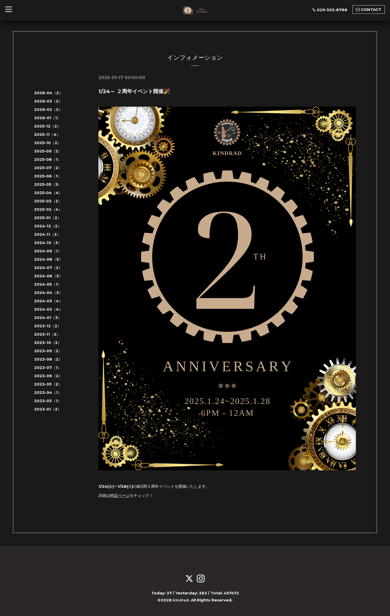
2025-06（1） (47, 176)
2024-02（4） (48, 309)
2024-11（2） (47, 234)
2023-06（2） (48, 375)
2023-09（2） (48, 350)
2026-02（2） (48, 109)
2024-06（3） (48, 275)
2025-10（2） (47, 142)
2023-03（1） (47, 400)
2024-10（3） (48, 242)
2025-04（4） (48, 192)
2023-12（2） (47, 325)
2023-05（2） (48, 384)
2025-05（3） (48, 184)
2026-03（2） (48, 101)
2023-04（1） (48, 392)
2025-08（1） (47, 159)
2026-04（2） (48, 92)
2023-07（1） (47, 367)
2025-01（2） (47, 217)
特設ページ (120, 495)
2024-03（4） (48, 300)
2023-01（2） (47, 409)
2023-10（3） (47, 342)
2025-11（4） (47, 134)
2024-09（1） (48, 250)
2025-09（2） (48, 151)
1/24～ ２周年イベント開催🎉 (134, 91)
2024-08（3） (48, 259)
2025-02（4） (48, 209)
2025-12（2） (47, 126)
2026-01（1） (47, 117)
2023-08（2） (48, 359)
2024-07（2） (48, 267)
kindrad (181, 599)
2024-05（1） (47, 284)
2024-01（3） (48, 317)
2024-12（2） (47, 225)
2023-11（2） (47, 334)
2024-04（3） (48, 292)
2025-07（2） (48, 167)
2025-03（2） (48, 200)
